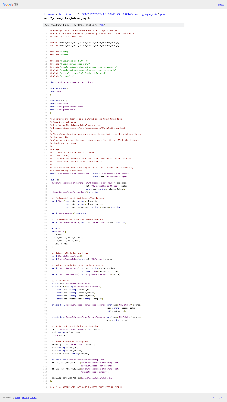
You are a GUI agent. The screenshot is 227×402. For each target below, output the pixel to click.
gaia (162, 14)
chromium (49, 14)
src (75, 14)
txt (215, 397)
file (102, 25)
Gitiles (17, 397)
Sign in (221, 4)
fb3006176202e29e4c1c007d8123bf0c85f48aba (108, 14)
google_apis (149, 14)
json (221, 397)
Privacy (25, 397)
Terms (33, 397)
